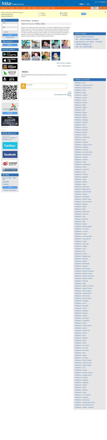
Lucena (85, 253)
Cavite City (86, 169)
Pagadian (85, 310)
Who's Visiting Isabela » (64, 66)
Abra (84, 82)
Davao (84, 184)
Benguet (85, 122)
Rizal (84, 335)
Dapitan (85, 182)
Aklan (84, 90)
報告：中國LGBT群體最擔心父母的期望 (87, 39)
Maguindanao (86, 256)
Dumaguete (86, 196)
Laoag (84, 241)
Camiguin (85, 157)
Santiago (90, 407)
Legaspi (85, 246)
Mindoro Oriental (87, 273)
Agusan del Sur (87, 87)
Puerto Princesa (87, 325)
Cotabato (85, 174)
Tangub (85, 385)
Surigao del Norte (88, 372)
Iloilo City (85, 219)
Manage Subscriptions (10, 190)
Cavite (84, 167)
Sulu (84, 367)
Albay (84, 92)
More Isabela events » (60, 94)
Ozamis (85, 308)
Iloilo (84, 216)
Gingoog (85, 204)
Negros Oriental (87, 288)
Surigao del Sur (87, 375)
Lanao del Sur (87, 239)
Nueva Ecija (86, 296)
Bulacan (85, 132)
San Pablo (86, 350)
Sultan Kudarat (87, 365)
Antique (85, 97)
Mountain (85, 281)
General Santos (87, 201)
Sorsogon (85, 358)
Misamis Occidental (88, 276)
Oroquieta (85, 306)
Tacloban (85, 377)
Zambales (85, 397)
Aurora (84, 100)
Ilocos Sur (85, 214)
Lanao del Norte (87, 236)
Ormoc (84, 303)
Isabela (35, 21)
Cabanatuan (86, 137)
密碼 (3, 27)
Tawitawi (85, 390)
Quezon (85, 328)
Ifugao (84, 206)
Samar (84, 343)
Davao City (86, 187)
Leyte (84, 249)
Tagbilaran (86, 382)
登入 (88, 4)
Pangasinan (86, 320)
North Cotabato (87, 291)
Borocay (85, 127)
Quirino (85, 333)
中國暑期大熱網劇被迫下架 (83, 44)
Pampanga (86, 318)
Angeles (85, 95)
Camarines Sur (87, 154)
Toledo (84, 392)
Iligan (84, 209)
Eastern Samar (87, 199)
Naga (84, 283)
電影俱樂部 (5, 182)
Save (83, 14)
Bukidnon (85, 130)
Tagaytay (85, 380)
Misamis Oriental (87, 278)
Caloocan (85, 149)
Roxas (84, 340)
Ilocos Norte (86, 211)
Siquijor (85, 355)
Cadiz (84, 139)
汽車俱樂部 (5, 184)
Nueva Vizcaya (87, 298)
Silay (84, 353)
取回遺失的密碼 (10, 37)
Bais (84, 110)
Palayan (85, 315)
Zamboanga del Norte (89, 402)
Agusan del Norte (88, 85)
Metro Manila (86, 268)
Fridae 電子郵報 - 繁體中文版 (9, 178)
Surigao (85, 370)
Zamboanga (86, 400)
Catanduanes (86, 164)
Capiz (84, 162)
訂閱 (10, 187)
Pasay (84, 323)
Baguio (85, 107)
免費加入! (82, 4)
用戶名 (4, 23)
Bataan (85, 115)
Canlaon (85, 159)
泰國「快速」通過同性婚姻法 (84, 47)
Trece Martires (87, 395)
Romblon (85, 338)
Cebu (84, 172)
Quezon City (86, 330)
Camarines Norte (87, 152)
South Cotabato (87, 360)
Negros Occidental (88, 286)
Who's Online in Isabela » (64, 63)
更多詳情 (10, 113)
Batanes (85, 117)
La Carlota (86, 229)
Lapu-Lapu (86, 244)
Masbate (85, 266)
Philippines (25, 21)
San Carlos (86, 345)
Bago (84, 105)
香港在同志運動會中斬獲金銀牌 (85, 37)
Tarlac (84, 387)
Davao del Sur (87, 189)
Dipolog (85, 194)
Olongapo (85, 301)
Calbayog (85, 147)
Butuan (85, 135)
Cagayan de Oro (87, 144)
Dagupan (85, 177)
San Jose (85, 348)
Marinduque (86, 263)
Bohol (84, 125)
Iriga (84, 221)
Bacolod (85, 102)
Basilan (85, 112)
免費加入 (10, 45)
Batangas (85, 120)
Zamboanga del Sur (88, 405)
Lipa (84, 251)
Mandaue (85, 258)
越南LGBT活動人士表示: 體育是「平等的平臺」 (89, 42)
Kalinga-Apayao (87, 226)
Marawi (85, 261)
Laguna (85, 234)
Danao (84, 179)
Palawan (85, 313)
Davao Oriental (87, 192)
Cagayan (85, 142)
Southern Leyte (87, 363)
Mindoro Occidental (88, 271)
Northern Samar (87, 293)
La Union (85, 231)
